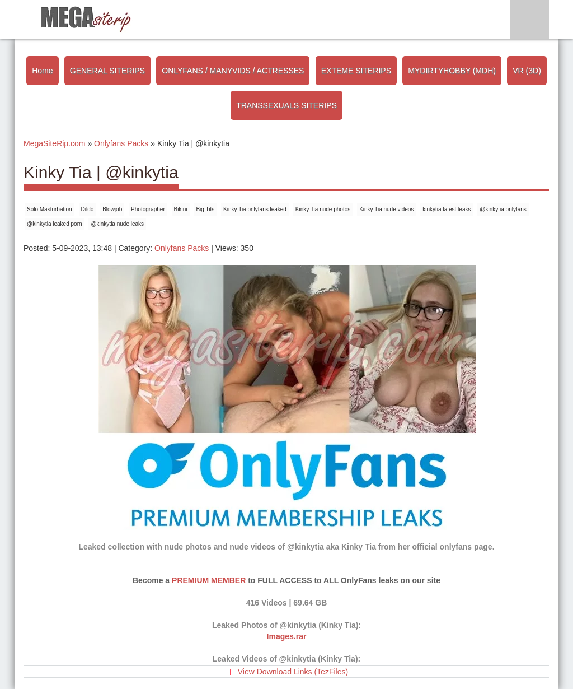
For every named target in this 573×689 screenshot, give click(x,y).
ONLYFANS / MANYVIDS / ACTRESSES (233, 70)
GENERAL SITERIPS (107, 70)
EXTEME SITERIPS (356, 70)
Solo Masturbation (49, 209)
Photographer (148, 209)
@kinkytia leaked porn (54, 224)
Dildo (87, 209)
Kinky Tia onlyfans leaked (254, 209)
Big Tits (205, 209)
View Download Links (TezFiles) (293, 671)
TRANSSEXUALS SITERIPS (286, 105)
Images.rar (287, 636)
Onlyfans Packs (181, 248)
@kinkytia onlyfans (503, 209)
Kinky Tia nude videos (386, 209)
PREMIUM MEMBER (209, 580)
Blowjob (112, 209)
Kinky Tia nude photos (322, 209)
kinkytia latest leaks (446, 209)
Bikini (180, 209)
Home (42, 70)
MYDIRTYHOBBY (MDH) (452, 70)
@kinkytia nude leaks (117, 224)
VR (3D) (527, 70)
